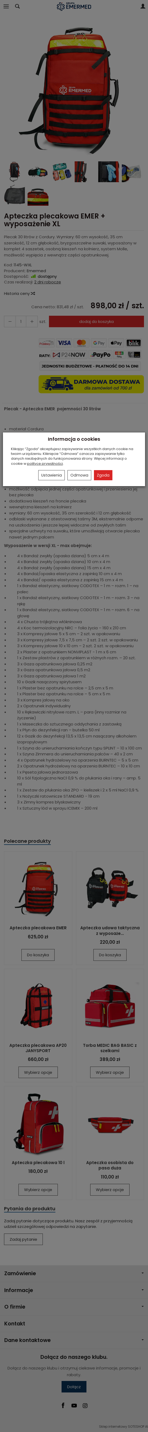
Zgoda (103, 475)
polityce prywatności (45, 463)
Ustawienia (51, 475)
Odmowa (79, 475)
